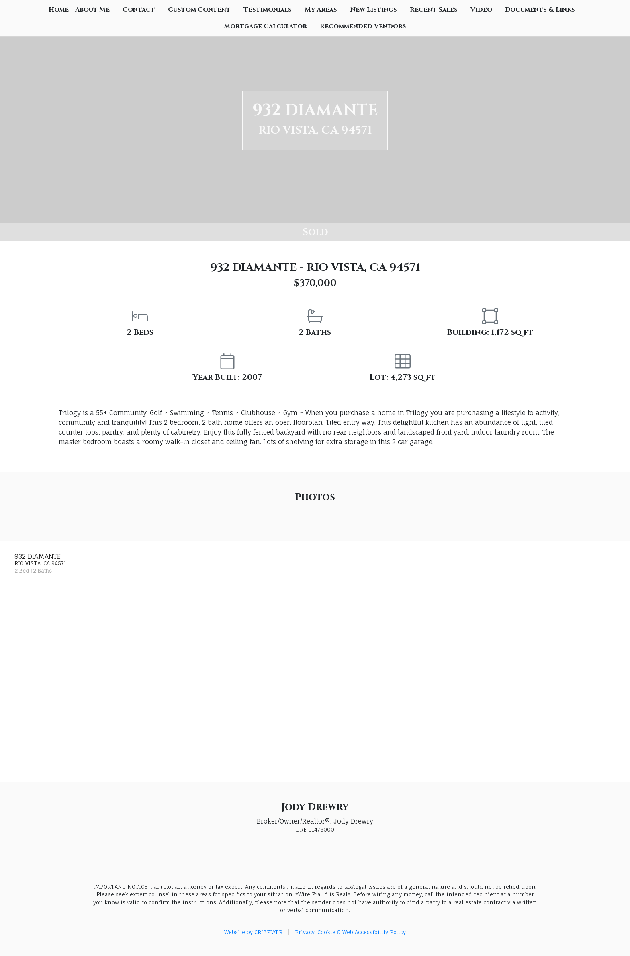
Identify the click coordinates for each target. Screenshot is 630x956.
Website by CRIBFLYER (253, 932)
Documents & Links (540, 9)
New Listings (373, 9)
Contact (139, 9)
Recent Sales (434, 9)
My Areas (321, 9)
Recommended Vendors (363, 26)
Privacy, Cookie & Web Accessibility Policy (350, 932)
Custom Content (199, 9)
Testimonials (267, 9)
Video (481, 9)
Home (59, 9)
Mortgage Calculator (265, 26)
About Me (92, 9)
